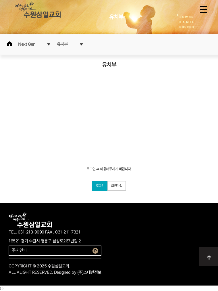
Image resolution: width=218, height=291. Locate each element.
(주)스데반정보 (89, 272)
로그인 (100, 186)
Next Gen (34, 44)
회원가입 (116, 186)
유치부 (70, 44)
